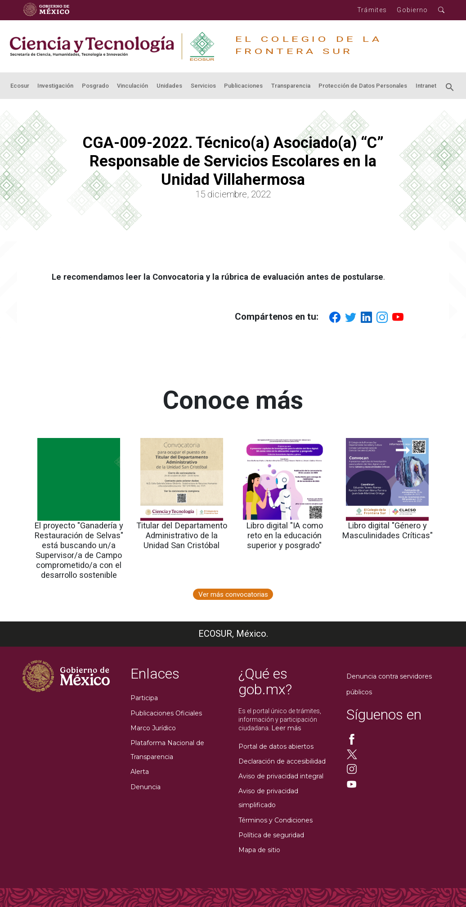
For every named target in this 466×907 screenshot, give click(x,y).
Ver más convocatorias (233, 594)
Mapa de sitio (259, 850)
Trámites (372, 9)
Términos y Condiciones (275, 820)
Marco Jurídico (153, 728)
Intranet (426, 85)
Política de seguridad (271, 835)
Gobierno (412, 9)
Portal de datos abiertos (276, 746)
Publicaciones (243, 85)
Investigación (55, 85)
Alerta (139, 772)
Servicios (203, 85)
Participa (144, 698)
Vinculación (132, 85)
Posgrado (95, 85)
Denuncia (145, 787)
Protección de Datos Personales (362, 85)
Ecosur (19, 85)
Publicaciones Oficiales (166, 713)
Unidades (169, 85)
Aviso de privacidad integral (280, 776)
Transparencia (290, 85)
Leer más (286, 728)
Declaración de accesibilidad (282, 761)
